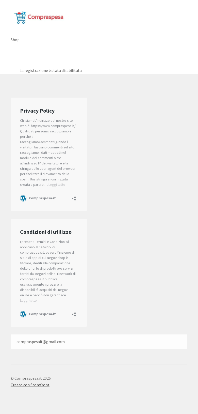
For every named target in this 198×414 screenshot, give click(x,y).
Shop (15, 39)
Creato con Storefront (30, 384)
